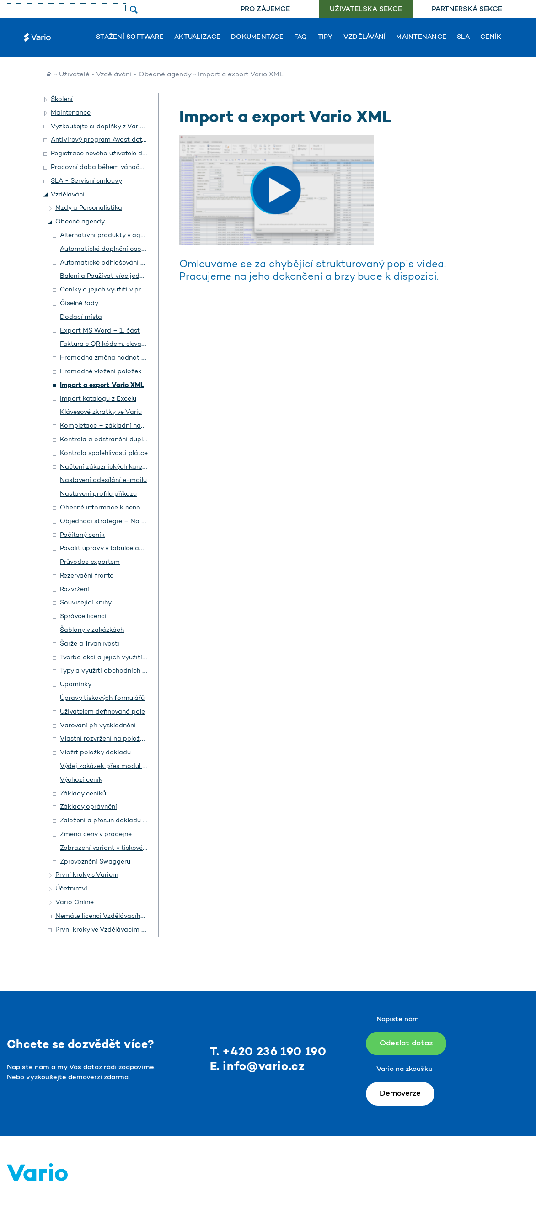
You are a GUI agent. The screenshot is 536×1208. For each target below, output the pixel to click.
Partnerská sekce (467, 9)
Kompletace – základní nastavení (111, 426)
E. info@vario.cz (257, 1067)
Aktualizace (197, 37)
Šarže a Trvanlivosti (89, 644)
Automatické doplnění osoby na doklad (120, 249)
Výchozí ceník (81, 780)
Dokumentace (257, 37)
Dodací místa (81, 317)
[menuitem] (265, 9)
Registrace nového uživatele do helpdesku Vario (124, 153)
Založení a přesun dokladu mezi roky (116, 820)
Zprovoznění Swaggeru (95, 861)
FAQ (300, 37)
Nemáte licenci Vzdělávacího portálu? (113, 916)
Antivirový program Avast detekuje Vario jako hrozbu (132, 140)
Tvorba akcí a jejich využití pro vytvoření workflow (137, 657)
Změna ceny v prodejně (96, 834)
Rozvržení (74, 589)
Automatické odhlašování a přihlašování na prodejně (141, 263)
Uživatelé (74, 74)
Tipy (325, 37)
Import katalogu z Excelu (98, 399)
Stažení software (130, 37)
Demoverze (400, 1093)
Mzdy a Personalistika (88, 208)
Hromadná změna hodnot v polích (112, 358)
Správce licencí (83, 616)
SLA (463, 37)
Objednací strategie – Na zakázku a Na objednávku (141, 521)
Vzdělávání (364, 37)
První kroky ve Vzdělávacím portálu (109, 930)
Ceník (490, 37)
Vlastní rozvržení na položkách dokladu (121, 739)
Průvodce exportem (90, 562)
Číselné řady (79, 303)
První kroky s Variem (86, 875)
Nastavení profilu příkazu (98, 494)
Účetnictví (71, 888)
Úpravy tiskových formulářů (102, 698)
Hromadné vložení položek (101, 371)
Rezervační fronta (87, 575)
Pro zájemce (265, 9)
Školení (62, 99)
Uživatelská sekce (366, 9)
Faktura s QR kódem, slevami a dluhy (116, 344)
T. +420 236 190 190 (268, 1052)
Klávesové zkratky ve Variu (101, 412)
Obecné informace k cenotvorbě (110, 507)
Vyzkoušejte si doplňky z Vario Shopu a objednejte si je (135, 126)
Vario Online (74, 902)
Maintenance (421, 37)
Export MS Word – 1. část (100, 331)
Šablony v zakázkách (92, 630)
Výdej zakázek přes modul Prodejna (115, 766)
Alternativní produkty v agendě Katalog (121, 235)
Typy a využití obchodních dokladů (113, 671)
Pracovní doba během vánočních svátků (113, 167)
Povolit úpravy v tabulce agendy (109, 548)
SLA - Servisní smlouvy (86, 181)
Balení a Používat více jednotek (108, 276)
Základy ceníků (83, 793)
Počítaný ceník (82, 535)
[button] (46, 99)
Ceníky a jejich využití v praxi (105, 289)
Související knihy (86, 602)
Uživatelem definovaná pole (102, 712)
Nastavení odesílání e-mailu (103, 480)
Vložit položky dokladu (95, 752)
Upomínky (75, 684)
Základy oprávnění (88, 807)
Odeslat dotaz (406, 1043)
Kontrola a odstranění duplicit (106, 439)
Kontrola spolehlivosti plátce (104, 453)
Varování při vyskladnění (98, 725)
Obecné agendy (165, 74)
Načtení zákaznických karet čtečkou (115, 467)
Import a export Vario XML (102, 385)
